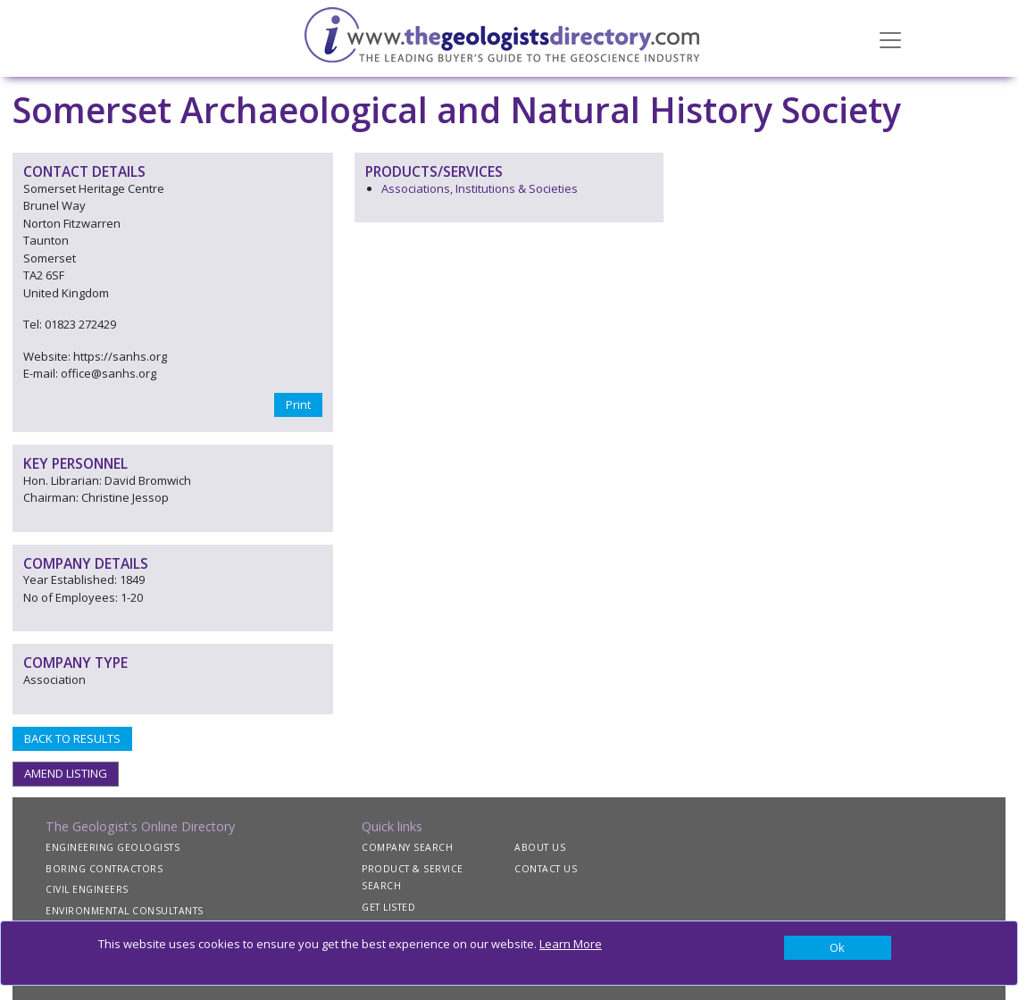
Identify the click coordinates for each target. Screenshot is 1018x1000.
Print (298, 404)
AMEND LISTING (65, 773)
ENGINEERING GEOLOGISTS (112, 847)
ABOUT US (539, 847)
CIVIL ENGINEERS (87, 889)
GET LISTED (388, 907)
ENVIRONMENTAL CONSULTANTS (125, 910)
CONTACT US (545, 868)
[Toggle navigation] (890, 38)
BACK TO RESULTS (72, 738)
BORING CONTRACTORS (104, 868)
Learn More (570, 944)
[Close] (837, 948)
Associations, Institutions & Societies (479, 188)
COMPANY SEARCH (407, 847)
